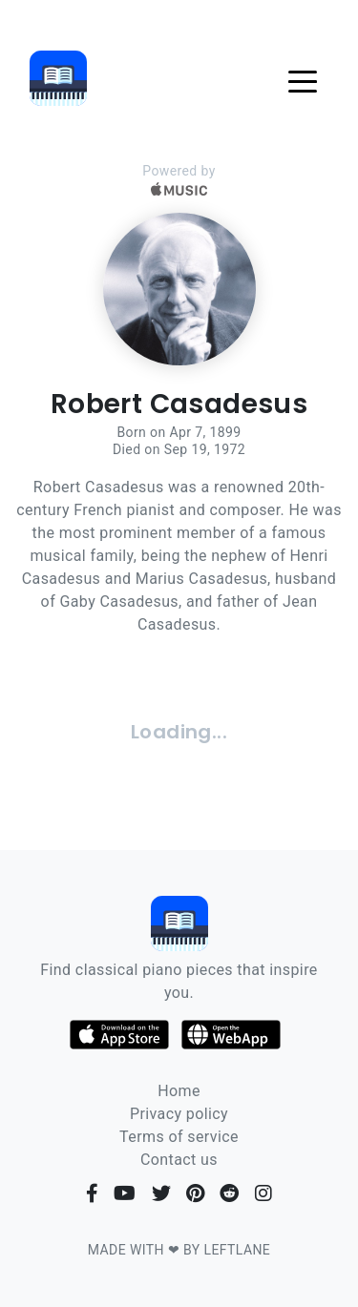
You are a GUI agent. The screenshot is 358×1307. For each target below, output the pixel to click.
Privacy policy (179, 1114)
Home (179, 1091)
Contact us (179, 1160)
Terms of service (179, 1137)
